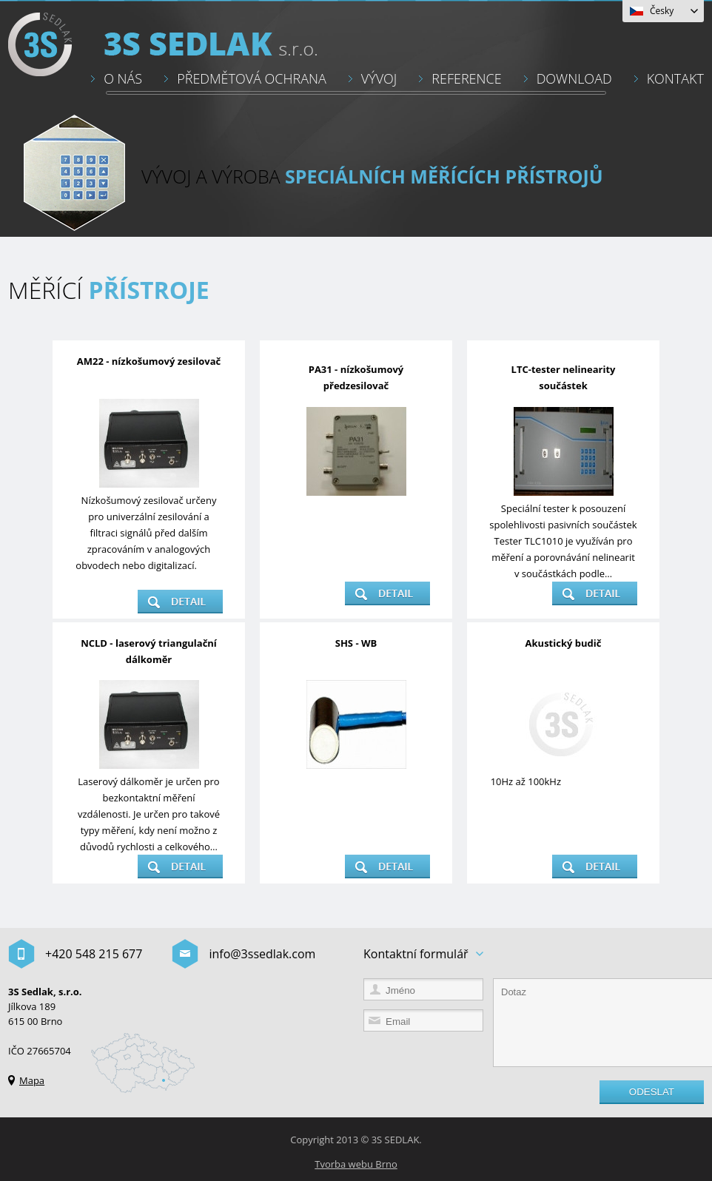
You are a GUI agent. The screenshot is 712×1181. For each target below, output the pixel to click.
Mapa (31, 1080)
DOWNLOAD (574, 78)
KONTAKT (675, 78)
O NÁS (123, 78)
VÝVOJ (379, 78)
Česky (662, 10)
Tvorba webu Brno (356, 1164)
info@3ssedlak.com (262, 954)
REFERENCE (466, 78)
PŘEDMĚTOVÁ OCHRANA (251, 78)
